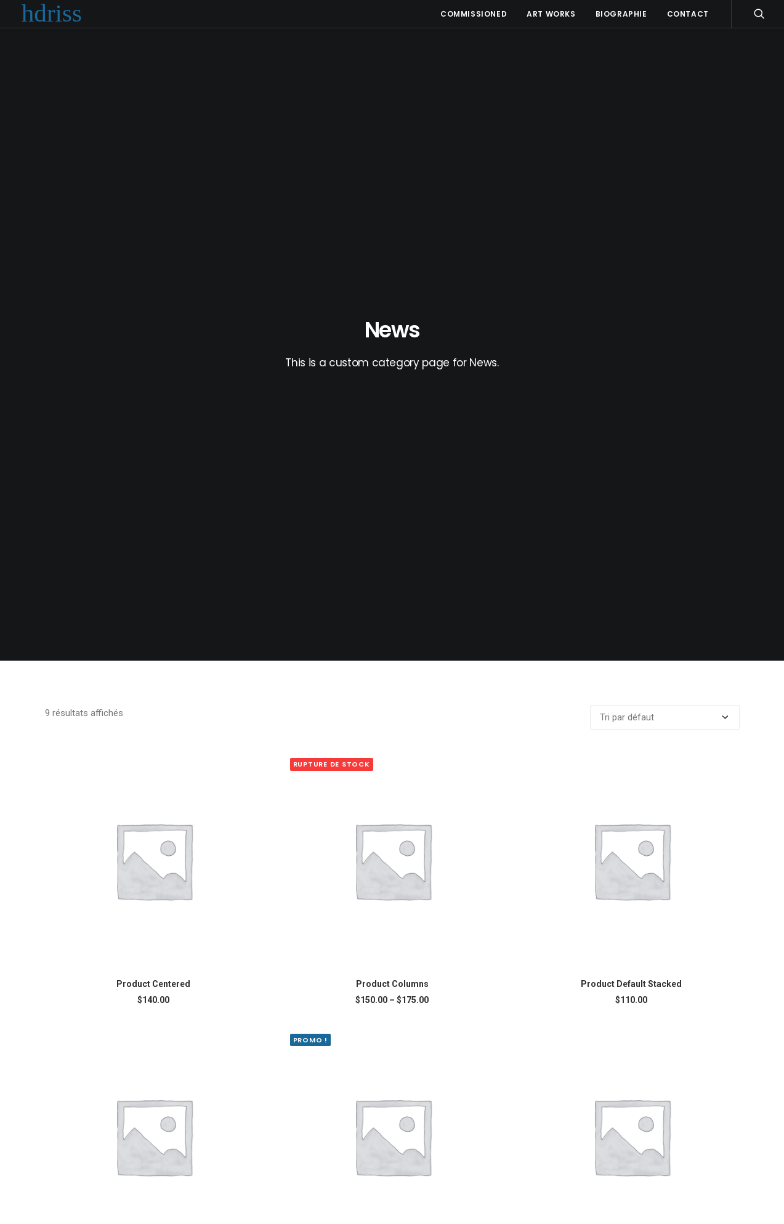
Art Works (551, 14)
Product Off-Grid (392, 1113)
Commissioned (473, 14)
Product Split (631, 1113)
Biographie (621, 14)
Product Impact (153, 1113)
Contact (688, 14)
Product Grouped (631, 838)
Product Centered (153, 562)
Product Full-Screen (153, 838)
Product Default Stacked (631, 562)
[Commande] (665, 295)
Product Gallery (392, 838)
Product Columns (392, 562)
